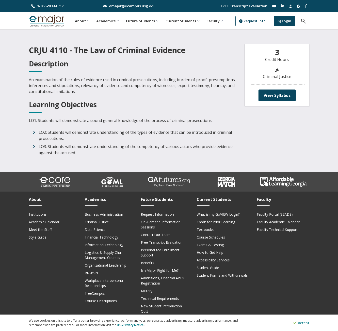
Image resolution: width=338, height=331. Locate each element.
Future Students (143, 20)
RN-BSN (91, 273)
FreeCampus (95, 293)
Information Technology (104, 244)
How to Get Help (210, 252)
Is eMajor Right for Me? (159, 270)
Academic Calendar (44, 222)
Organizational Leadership (105, 265)
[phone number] (61, 6)
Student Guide (208, 267)
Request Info (253, 21)
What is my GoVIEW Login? (218, 214)
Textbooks (205, 229)
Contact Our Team (156, 234)
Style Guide (38, 237)
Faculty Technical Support (277, 229)
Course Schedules (211, 237)
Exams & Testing (210, 244)
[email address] (133, 6)
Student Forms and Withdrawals (222, 275)
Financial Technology (101, 237)
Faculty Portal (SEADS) (275, 214)
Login (286, 20)
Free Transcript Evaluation (161, 242)
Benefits (147, 262)
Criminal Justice (97, 222)
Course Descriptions (101, 301)
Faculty (215, 20)
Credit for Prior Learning (216, 222)
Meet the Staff (40, 229)
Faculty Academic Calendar (278, 222)
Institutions (38, 214)
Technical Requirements (160, 298)
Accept (301, 323)
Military (146, 290)
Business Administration (104, 214)
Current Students (183, 20)
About (82, 20)
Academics (108, 20)
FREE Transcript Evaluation (244, 6)
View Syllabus (277, 95)
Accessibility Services (213, 260)
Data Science (95, 229)
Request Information (157, 214)
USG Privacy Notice (130, 325)
